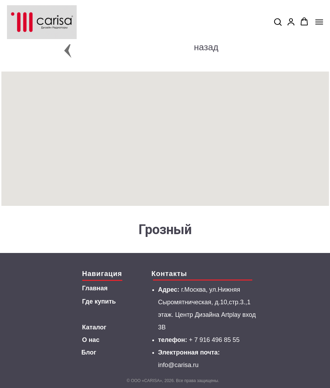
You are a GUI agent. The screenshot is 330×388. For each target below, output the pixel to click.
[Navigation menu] (319, 22)
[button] (278, 21)
